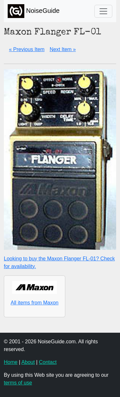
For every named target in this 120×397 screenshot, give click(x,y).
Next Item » (63, 49)
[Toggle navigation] (103, 11)
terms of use (18, 382)
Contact (48, 362)
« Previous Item (26, 49)
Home (11, 362)
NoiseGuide (34, 11)
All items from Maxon (34, 302)
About (28, 362)
